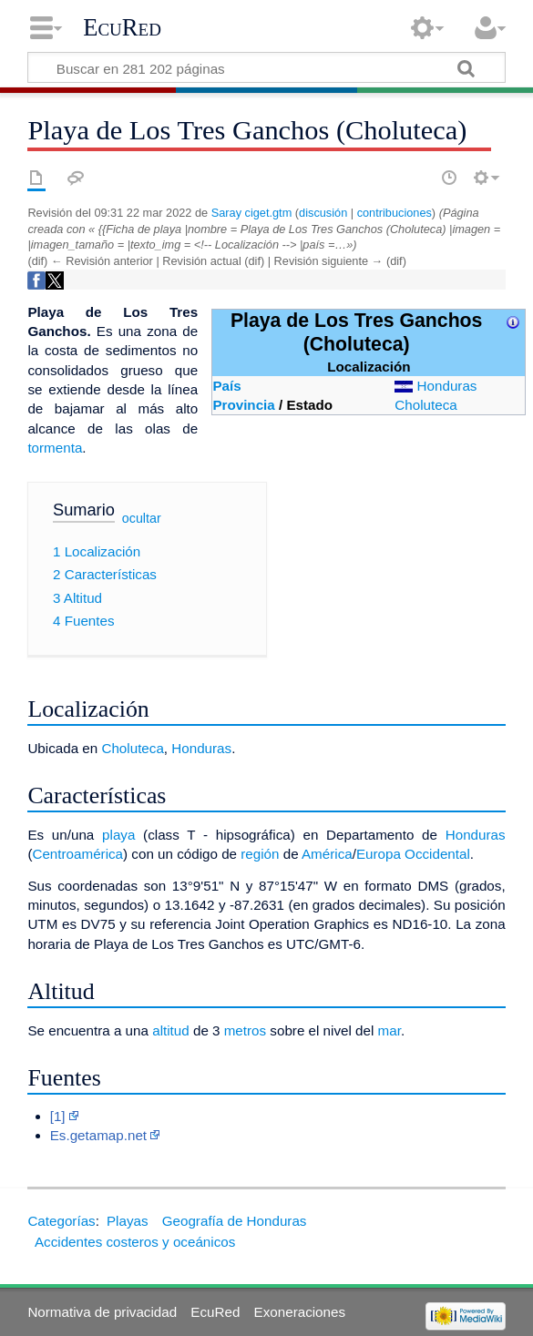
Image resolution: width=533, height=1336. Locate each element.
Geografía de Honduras (234, 1221)
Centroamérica (77, 854)
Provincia (243, 405)
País (226, 385)
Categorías (61, 1221)
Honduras (447, 385)
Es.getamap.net (98, 1135)
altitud (171, 1030)
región (260, 854)
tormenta (54, 447)
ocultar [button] (141, 518)
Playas (128, 1221)
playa (118, 834)
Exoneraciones (299, 1312)
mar (389, 1030)
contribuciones (394, 212)
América (327, 854)
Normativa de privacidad (102, 1312)
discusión (323, 212)
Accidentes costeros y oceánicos (135, 1241)
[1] (58, 1116)
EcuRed (122, 27)
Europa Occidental (413, 854)
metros (245, 1030)
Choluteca (425, 405)
